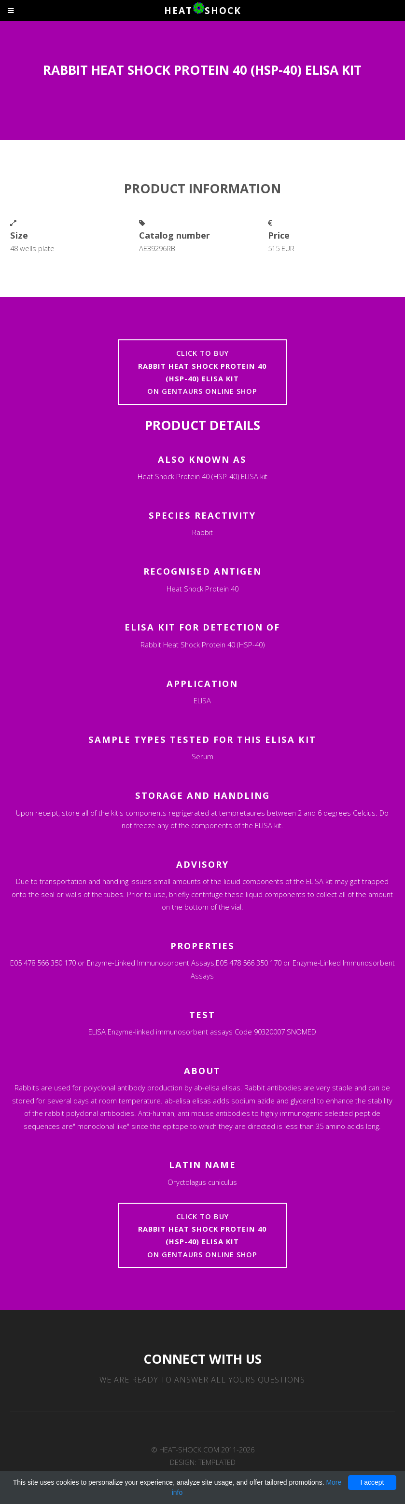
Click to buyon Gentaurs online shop (202, 372)
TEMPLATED (217, 1462)
